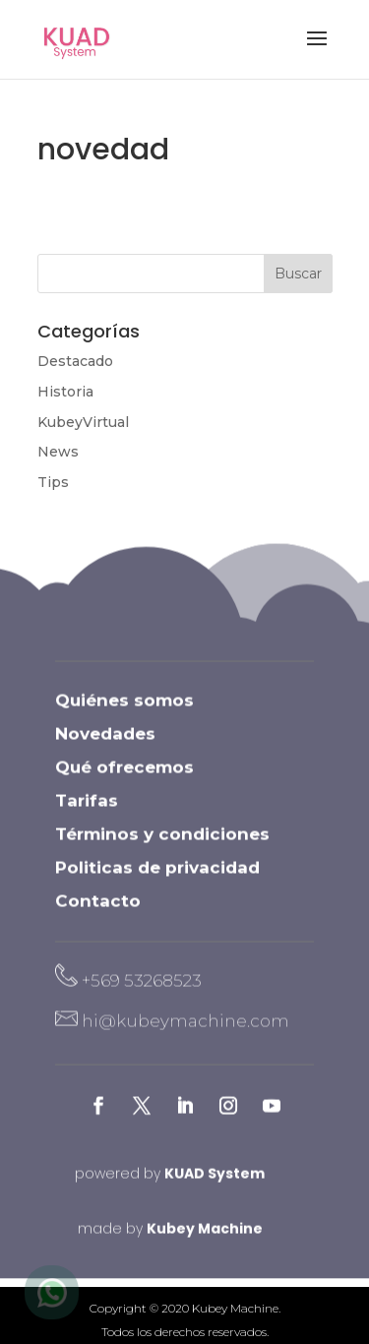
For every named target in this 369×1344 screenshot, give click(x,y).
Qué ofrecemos (124, 780)
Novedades (105, 747)
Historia (65, 391)
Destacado (75, 361)
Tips (53, 482)
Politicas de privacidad (157, 880)
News (58, 451)
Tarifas (86, 814)
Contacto (98, 914)
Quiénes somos (124, 713)
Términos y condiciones (162, 847)
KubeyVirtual (83, 422)
